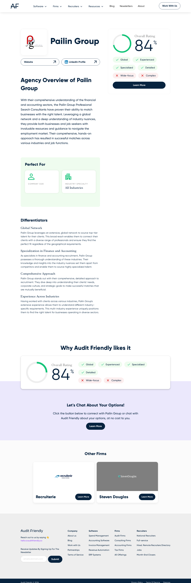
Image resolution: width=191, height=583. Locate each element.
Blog (112, 6)
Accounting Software (99, 540)
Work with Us (74, 545)
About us (72, 535)
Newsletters (126, 6)
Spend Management (99, 535)
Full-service (142, 540)
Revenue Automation (99, 550)
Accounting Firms (123, 545)
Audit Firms (120, 535)
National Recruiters (146, 535)
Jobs (139, 550)
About (141, 6)
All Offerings (120, 554)
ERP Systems (95, 554)
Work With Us (169, 5)
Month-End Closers (146, 554)
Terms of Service (75, 554)
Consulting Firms (123, 540)
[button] (40, 6)
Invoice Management (99, 545)
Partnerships (73, 550)
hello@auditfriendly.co (31, 540)
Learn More (139, 85)
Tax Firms (119, 550)
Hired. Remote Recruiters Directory (153, 545)
